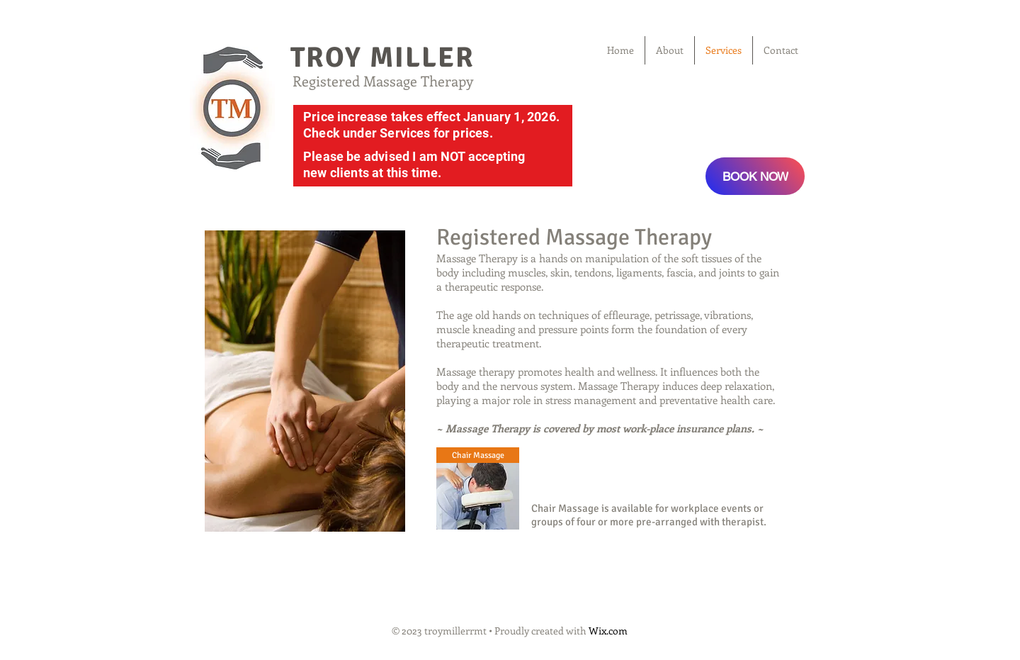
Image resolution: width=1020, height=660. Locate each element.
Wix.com (608, 630)
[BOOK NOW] (755, 176)
